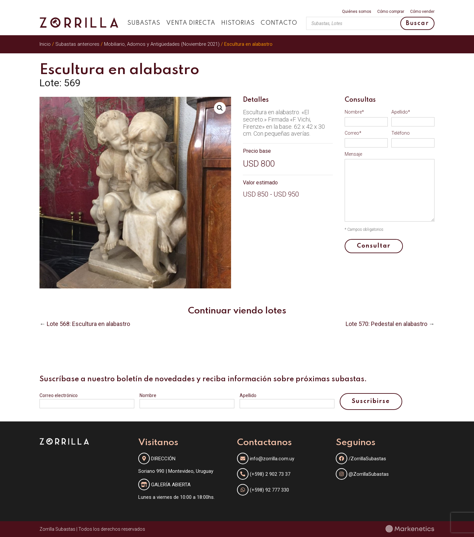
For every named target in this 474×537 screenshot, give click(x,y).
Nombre (148, 395)
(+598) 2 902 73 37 (270, 474)
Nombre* (354, 112)
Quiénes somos (356, 12)
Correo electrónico (59, 395)
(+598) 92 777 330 (269, 490)
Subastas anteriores (77, 44)
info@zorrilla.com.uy (272, 459)
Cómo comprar (390, 12)
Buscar (417, 23)
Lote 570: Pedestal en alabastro (386, 323)
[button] (220, 108)
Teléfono (400, 133)
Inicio (45, 44)
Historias (238, 23)
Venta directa (190, 23)
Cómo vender (422, 12)
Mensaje (353, 154)
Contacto (279, 23)
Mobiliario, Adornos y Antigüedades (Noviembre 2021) (162, 44)
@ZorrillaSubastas (362, 474)
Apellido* (400, 112)
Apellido (248, 395)
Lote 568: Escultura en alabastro (88, 323)
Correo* (353, 133)
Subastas (143, 23)
